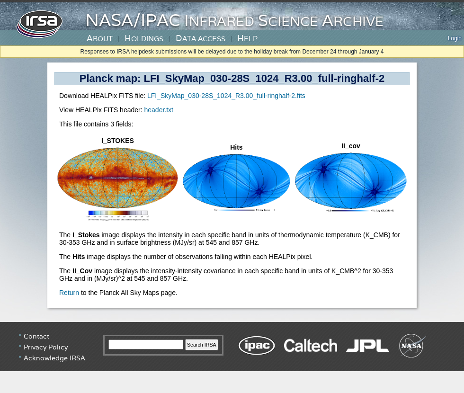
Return (69, 292)
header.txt (158, 110)
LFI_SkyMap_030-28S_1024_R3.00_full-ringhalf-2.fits (226, 95)
